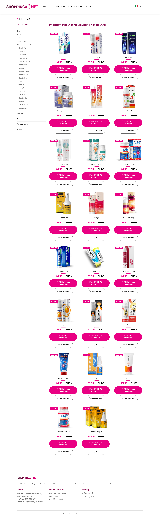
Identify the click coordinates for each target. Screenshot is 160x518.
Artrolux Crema (129, 271)
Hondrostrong (23, 71)
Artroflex (21, 95)
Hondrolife (22, 65)
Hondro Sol (22, 98)
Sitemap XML (89, 497)
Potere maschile (80, 6)
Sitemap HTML (89, 493)
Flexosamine (23, 58)
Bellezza (46, 6)
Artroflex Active (24, 61)
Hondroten (22, 48)
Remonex (22, 38)
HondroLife (22, 108)
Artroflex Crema (64, 378)
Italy (138, 6)
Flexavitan (22, 55)
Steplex (21, 85)
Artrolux (21, 81)
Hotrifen (21, 101)
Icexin (20, 35)
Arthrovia (22, 41)
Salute (92, 6)
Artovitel (21, 91)
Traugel (21, 68)
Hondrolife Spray (96, 432)
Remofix (21, 88)
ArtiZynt (21, 51)
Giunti (69, 6)
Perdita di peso (59, 6)
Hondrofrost (23, 75)
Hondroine (22, 78)
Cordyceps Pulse (24, 45)
